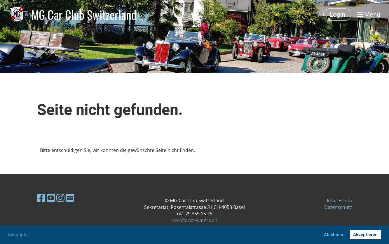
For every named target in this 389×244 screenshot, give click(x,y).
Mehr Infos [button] (18, 235)
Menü (368, 14)
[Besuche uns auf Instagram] (60, 197)
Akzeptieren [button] (365, 234)
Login (337, 14)
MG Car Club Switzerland (84, 14)
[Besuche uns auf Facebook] (41, 197)
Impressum (339, 200)
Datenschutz (338, 207)
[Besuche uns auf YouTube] (51, 197)
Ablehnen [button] (333, 234)
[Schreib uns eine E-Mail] (70, 197)
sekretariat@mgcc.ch (194, 220)
